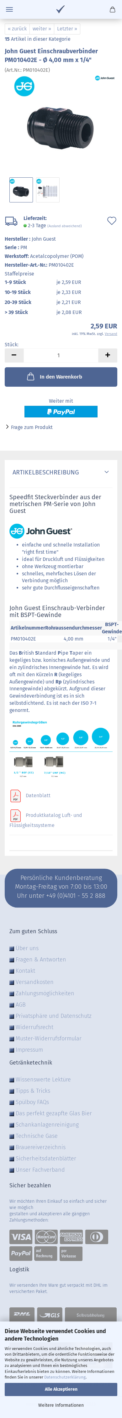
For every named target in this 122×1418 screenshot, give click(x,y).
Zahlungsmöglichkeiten (45, 993)
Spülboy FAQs (32, 1102)
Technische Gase (37, 1136)
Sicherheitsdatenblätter (46, 1158)
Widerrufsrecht (34, 1027)
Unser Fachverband (40, 1169)
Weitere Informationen (61, 1405)
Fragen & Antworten (41, 959)
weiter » (42, 29)
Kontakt (25, 970)
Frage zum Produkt (32, 427)
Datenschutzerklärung (65, 1377)
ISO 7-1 (88, 703)
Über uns (27, 948)
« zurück (17, 29)
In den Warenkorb (54, 376)
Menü (9, 9)
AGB (21, 1004)
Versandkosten (35, 982)
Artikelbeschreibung (44, 472)
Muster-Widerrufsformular (49, 1038)
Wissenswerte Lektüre (43, 1079)
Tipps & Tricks (33, 1090)
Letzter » (67, 29)
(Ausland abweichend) (64, 226)
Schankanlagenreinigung (47, 1124)
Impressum (29, 1049)
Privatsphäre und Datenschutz (54, 1015)
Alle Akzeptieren (61, 1389)
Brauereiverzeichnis (41, 1147)
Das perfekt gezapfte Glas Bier (54, 1113)
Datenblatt (38, 795)
